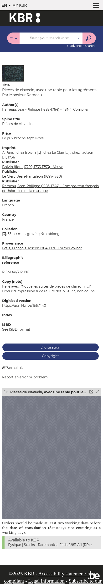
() (67, 109)
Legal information (46, 581)
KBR (29, 574)
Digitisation (50, 347)
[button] (13, 73)
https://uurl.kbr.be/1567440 (24, 305)
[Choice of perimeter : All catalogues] (13, 38)
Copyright (50, 356)
